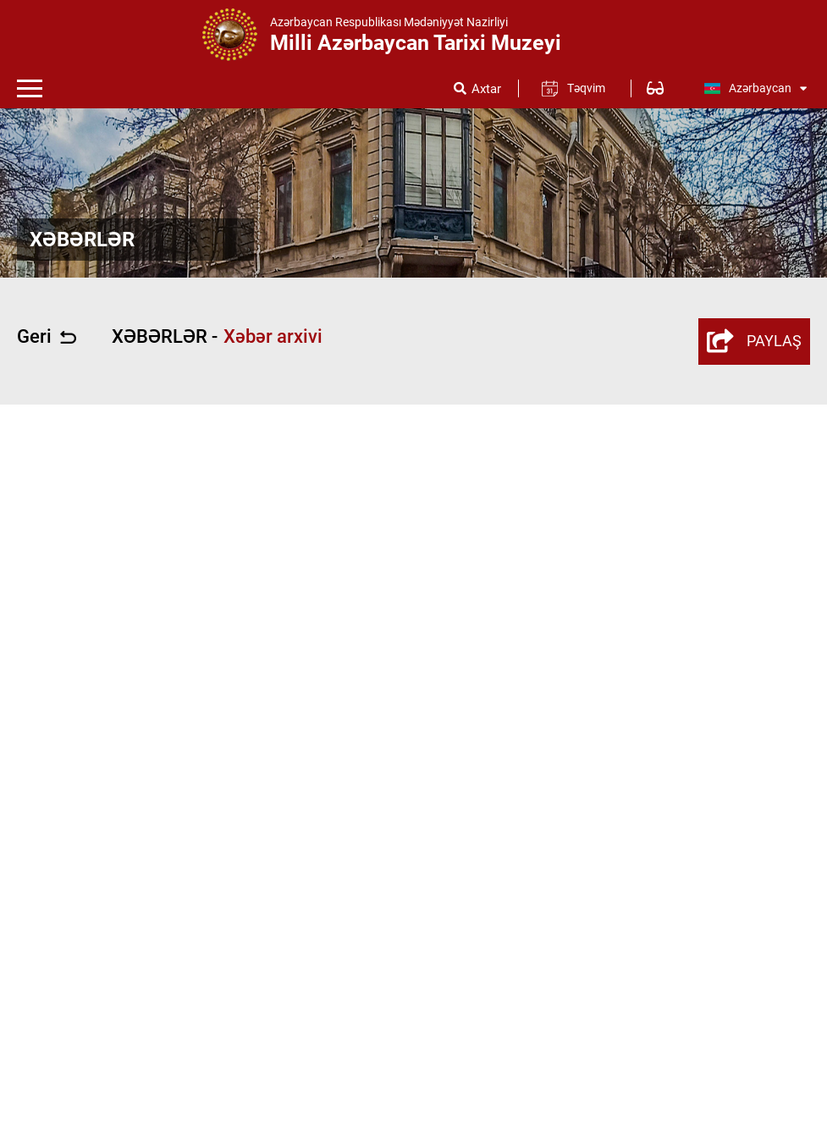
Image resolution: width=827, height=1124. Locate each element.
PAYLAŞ (754, 341)
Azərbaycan (755, 88)
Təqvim (586, 88)
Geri (46, 337)
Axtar (486, 89)
